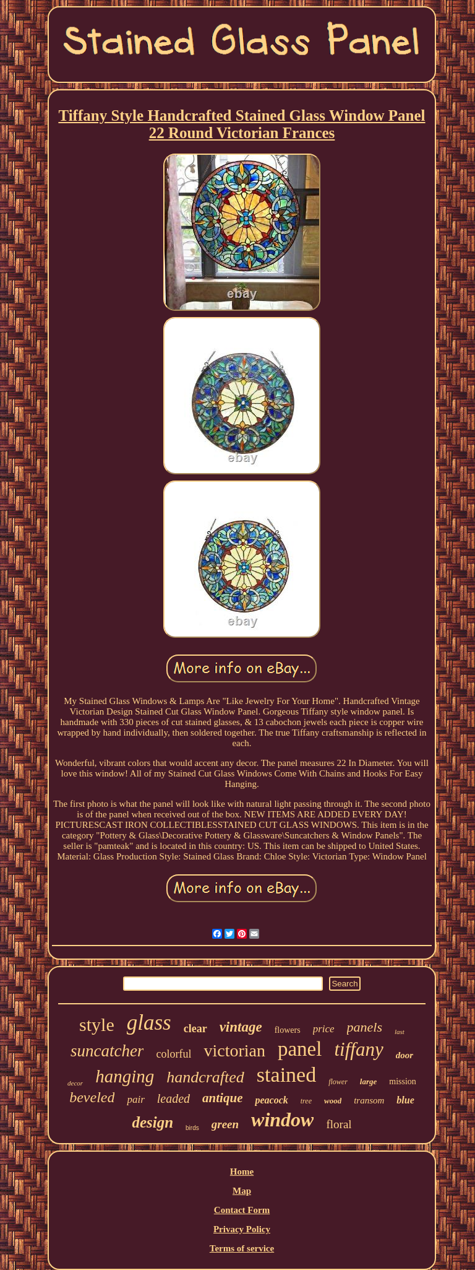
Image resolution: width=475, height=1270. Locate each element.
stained (286, 1074)
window (282, 1119)
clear (195, 1028)
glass (149, 1023)
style (96, 1024)
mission (402, 1081)
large (368, 1081)
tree (306, 1101)
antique (222, 1097)
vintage (241, 1027)
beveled (91, 1097)
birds (192, 1127)
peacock (271, 1100)
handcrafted (205, 1077)
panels (364, 1027)
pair (135, 1099)
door (404, 1055)
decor (75, 1083)
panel (300, 1049)
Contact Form (242, 1210)
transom (369, 1100)
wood (332, 1100)
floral (338, 1124)
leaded (173, 1098)
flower (338, 1081)
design (152, 1122)
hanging (124, 1076)
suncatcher (107, 1051)
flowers (288, 1030)
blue (405, 1100)
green (225, 1124)
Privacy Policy (241, 1229)
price (324, 1029)
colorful (173, 1054)
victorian (234, 1050)
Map (242, 1191)
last (399, 1031)
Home (242, 1171)
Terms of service (242, 1248)
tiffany (358, 1049)
